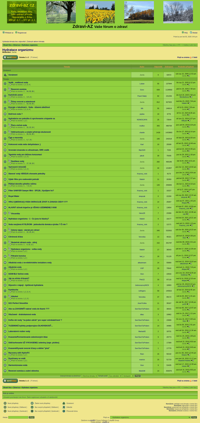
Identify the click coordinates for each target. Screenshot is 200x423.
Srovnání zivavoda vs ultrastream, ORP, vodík (28, 150)
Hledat (193, 33)
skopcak (142, 196)
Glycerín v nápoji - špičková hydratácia (25, 285)
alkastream (142, 263)
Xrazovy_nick (142, 174)
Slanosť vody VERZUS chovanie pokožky (26, 174)
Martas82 (142, 331)
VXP (142, 268)
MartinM (142, 371)
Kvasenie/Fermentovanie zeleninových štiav (28, 337)
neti (184, 214)
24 (33, 127)
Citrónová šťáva (15, 237)
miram (184, 366)
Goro (142, 90)
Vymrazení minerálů (17, 167)
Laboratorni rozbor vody (19, 331)
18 (30, 163)
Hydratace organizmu (30, 45)
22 (27, 127)
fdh (142, 108)
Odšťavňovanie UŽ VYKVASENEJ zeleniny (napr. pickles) (33, 343)
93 (27, 134)
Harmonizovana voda (17, 365)
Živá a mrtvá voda (19, 125)
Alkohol (14, 296)
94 (30, 134)
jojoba (142, 114)
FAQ (185, 33)
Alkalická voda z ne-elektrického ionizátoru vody (30, 263)
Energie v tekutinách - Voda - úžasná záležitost (29, 107)
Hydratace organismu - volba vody (26, 249)
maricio (142, 360)
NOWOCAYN (142, 120)
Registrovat (20, 33)
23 (30, 127)
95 (33, 134)
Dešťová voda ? (15, 114)
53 (27, 104)
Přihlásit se (8, 33)
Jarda (14, 52)
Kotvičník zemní (15, 95)
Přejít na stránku (183, 57)
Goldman (184, 275)
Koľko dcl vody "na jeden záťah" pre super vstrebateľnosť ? (35, 320)
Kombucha (13, 290)
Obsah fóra (7, 45)
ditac (142, 314)
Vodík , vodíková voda (18, 82)
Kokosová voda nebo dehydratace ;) (24, 144)
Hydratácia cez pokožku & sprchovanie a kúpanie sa (31, 118)
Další (195, 57)
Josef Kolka (142, 303)
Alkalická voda (14, 267)
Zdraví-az (16, 45)
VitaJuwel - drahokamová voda (22, 314)
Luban (142, 84)
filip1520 (142, 150)
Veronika (142, 237)
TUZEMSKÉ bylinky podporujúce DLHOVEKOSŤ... (30, 326)
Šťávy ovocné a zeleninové (23, 102)
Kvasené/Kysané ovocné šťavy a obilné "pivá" (29, 348)
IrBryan (184, 121)
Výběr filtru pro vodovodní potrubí (23, 179)
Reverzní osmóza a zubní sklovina (23, 371)
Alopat (184, 203)
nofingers (141, 291)
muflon (142, 126)
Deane (184, 355)
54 (27, 91)
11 (32, 244)
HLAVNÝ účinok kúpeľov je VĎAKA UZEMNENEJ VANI (32, 207)
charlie (142, 132)
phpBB (92, 420)
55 (30, 91)
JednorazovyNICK (142, 285)
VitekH (184, 103)
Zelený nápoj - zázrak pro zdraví (25, 230)
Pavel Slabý (142, 96)
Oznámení (12, 75)
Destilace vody (17, 161)
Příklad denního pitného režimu (22, 184)
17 (27, 163)
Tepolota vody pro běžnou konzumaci (25, 154)
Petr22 (142, 279)
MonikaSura (184, 97)
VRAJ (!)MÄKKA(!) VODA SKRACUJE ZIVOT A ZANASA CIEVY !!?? (38, 202)
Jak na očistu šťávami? (18, 278)
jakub (142, 156)
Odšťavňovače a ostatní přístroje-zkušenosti (31, 132)
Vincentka (15, 214)
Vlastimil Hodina (184, 360)
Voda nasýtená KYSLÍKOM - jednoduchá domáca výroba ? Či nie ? (37, 224)
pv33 (184, 304)
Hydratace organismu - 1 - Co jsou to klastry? (28, 219)
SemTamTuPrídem (142, 309)
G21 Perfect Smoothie (18, 303)
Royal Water (13, 196)
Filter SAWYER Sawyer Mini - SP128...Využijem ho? (31, 190)
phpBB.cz (105, 422)
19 (33, 163)
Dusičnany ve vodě (16, 358)
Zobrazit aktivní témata (35, 41)
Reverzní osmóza (18, 89)
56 (33, 91)
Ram (142, 354)
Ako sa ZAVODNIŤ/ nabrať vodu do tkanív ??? (28, 309)
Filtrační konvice (18, 256)
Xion (184, 238)
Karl (142, 144)
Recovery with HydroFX (19, 353)
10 (29, 244)
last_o (142, 256)
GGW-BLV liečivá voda (18, 274)
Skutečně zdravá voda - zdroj (24, 242)
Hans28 (142, 213)
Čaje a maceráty (15, 138)
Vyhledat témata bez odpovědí (13, 41)
